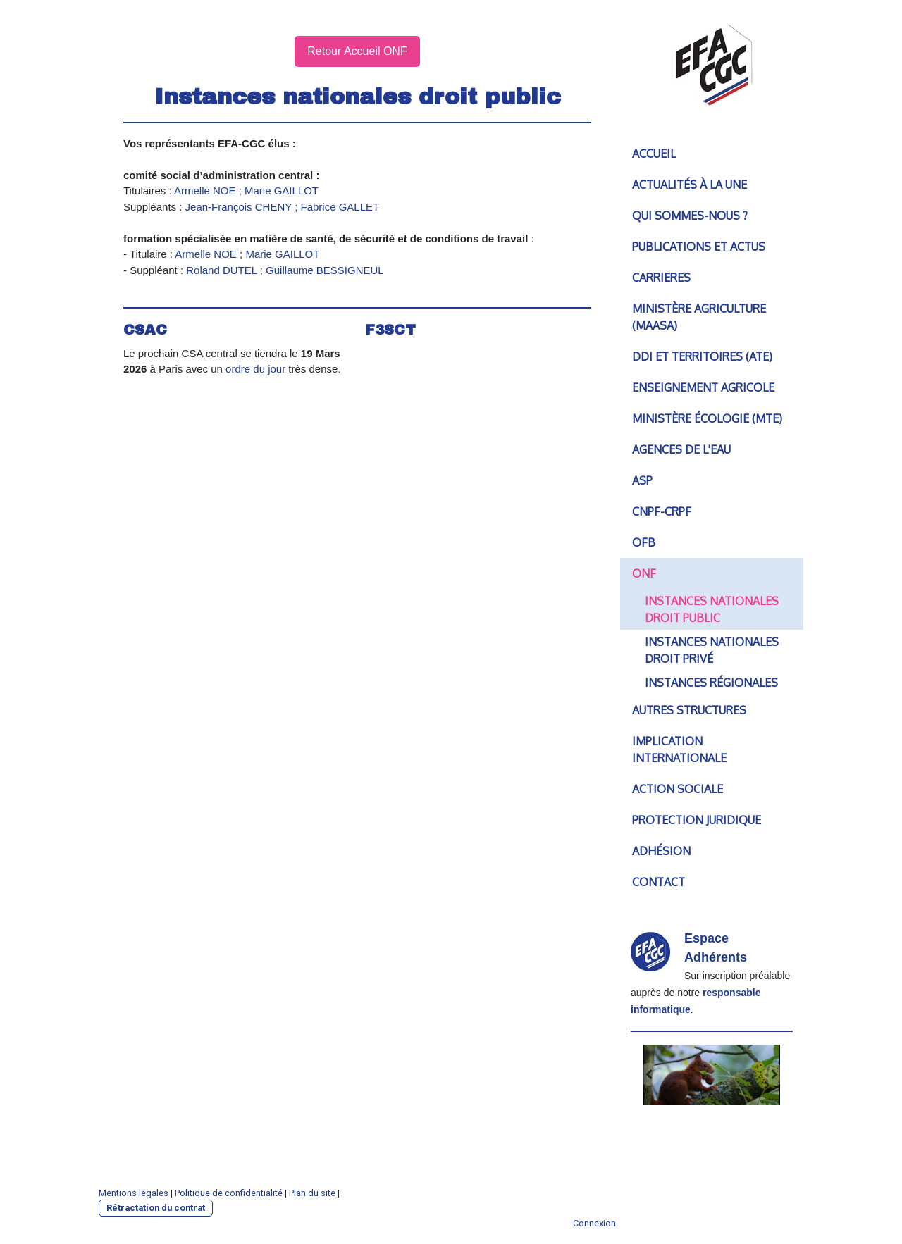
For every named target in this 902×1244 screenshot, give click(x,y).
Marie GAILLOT (282, 254)
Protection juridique (696, 820)
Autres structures (689, 710)
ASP (642, 480)
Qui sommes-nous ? (690, 216)
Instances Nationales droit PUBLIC (712, 609)
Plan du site (312, 1193)
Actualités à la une (689, 185)
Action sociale (677, 789)
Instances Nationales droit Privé (712, 650)
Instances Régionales (711, 683)
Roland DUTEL (223, 270)
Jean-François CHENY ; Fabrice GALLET (282, 207)
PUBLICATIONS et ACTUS (698, 247)
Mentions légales (133, 1193)
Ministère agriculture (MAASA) (699, 316)
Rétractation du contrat (155, 1207)
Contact (658, 882)
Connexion (594, 1223)
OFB (643, 542)
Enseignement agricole (703, 387)
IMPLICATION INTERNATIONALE (679, 749)
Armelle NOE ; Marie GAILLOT (246, 191)
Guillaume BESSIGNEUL (325, 270)
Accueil (654, 154)
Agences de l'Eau (681, 449)
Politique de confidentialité (229, 1193)
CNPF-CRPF (661, 511)
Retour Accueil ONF (357, 51)
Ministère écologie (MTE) (707, 418)
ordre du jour (255, 369)
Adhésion (661, 851)
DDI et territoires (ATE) (702, 356)
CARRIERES (661, 277)
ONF (644, 573)
